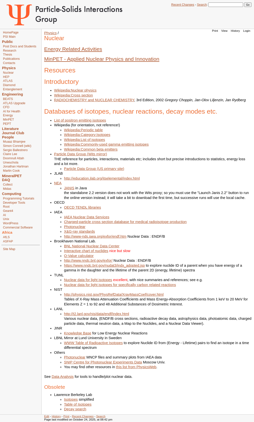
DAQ (6, 180)
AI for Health (11, 111)
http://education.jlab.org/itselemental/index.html (102, 178)
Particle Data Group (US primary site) (94, 169)
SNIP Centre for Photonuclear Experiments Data (103, 362)
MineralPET (12, 176)
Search (202, 4)
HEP (6, 77)
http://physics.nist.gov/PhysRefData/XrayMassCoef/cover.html (114, 294)
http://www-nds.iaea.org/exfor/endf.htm (95, 236)
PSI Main (9, 36)
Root (6, 206)
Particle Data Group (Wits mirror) (80, 154)
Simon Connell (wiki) (17, 146)
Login (246, 30)
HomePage (11, 32)
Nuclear (8, 72)
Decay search (75, 409)
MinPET (8, 119)
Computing (11, 194)
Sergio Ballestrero (15, 150)
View (224, 30)
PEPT (7, 124)
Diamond (9, 85)
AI (4, 215)
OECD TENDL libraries (82, 207)
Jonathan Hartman (16, 166)
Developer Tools (14, 202)
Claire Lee (10, 154)
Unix (6, 219)
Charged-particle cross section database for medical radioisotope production (125, 222)
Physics (9, 68)
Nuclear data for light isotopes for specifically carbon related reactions (120, 285)
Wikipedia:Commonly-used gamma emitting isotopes (106, 144)
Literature (10, 129)
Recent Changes (182, 4)
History (235, 30)
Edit (46, 416)
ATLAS (8, 81)
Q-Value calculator (79, 256)
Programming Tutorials (18, 198)
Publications (11, 59)
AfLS (6, 237)
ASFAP (8, 241)
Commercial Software (18, 227)
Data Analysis (63, 377)
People (8, 137)
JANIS (69, 188)
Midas (7, 189)
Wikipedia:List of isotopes (84, 140)
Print (215, 30)
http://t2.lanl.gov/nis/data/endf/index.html (96, 314)
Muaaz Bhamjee (14, 141)
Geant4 (8, 211)
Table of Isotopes (78, 404)
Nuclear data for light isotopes (88, 280)
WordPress (10, 223)
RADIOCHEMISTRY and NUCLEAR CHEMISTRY (94, 100)
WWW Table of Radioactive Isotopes (93, 343)
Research (9, 50)
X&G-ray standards (79, 231)
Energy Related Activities (73, 49)
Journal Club (13, 133)
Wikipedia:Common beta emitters (91, 149)
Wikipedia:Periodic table (83, 130)
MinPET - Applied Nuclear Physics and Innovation (101, 59)
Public (7, 42)
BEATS (8, 99)
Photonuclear (74, 227)
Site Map (9, 249)
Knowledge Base (77, 333)
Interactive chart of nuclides (86, 251)
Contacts (9, 63)
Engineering (12, 94)
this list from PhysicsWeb (136, 367)
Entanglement (12, 89)
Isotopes (71, 399)
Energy (8, 115)
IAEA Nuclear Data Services (86, 217)
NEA (58, 183)
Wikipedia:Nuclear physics (75, 90)
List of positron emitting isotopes (80, 120)
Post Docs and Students (19, 46)
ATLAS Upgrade (14, 103)
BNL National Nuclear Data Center (91, 246)
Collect (7, 184)
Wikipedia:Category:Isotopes (87, 135)
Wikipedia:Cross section (73, 95)
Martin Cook (11, 170)
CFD (6, 107)
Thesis (7, 54)
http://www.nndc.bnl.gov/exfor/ (88, 260)
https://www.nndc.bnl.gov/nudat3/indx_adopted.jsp (104, 265)
